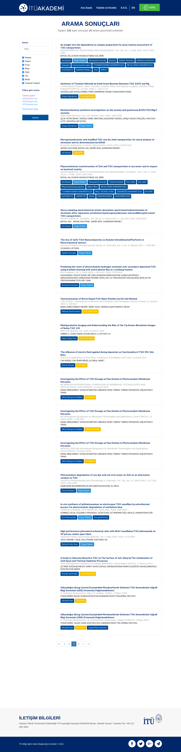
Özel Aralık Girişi (30, 108)
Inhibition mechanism (145, 60)
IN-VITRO (149, 191)
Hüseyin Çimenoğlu (70, 573)
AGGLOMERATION (122, 196)
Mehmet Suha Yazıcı (70, 544)
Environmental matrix (81, 65)
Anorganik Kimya (101, 517)
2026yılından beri (30, 98)
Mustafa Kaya (67, 600)
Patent (28, 61)
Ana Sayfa (86, 8)
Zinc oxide (130, 182)
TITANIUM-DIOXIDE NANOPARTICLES (109, 65)
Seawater (66, 65)
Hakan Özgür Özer (69, 338)
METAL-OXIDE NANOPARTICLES (140, 65)
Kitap (27, 68)
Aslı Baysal (66, 60)
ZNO (96, 70)
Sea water (142, 182)
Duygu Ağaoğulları (69, 96)
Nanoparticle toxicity (97, 60)
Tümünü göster (28, 95)
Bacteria (112, 60)
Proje (27, 64)
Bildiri (27, 79)
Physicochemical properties (73, 187)
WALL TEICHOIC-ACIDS (104, 191)
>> (89, 644)
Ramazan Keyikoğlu (70, 285)
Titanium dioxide (116, 182)
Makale (28, 57)
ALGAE (91, 196)
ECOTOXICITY (67, 70)
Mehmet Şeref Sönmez (71, 311)
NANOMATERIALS (83, 70)
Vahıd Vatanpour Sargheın (72, 397)
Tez (26, 75)
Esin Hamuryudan (69, 517)
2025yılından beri (30, 101)
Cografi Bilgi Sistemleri (97, 627)
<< (59, 644)
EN (133, 8)
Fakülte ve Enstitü (106, 8)
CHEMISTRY (81, 196)
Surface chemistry (126, 60)
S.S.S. (124, 8)
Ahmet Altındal (68, 365)
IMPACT (104, 70)
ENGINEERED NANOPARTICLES (129, 191)
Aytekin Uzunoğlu (69, 253)
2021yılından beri (30, 104)
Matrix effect (92, 187)
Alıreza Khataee (68, 490)
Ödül (27, 72)
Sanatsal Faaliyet (32, 83)
